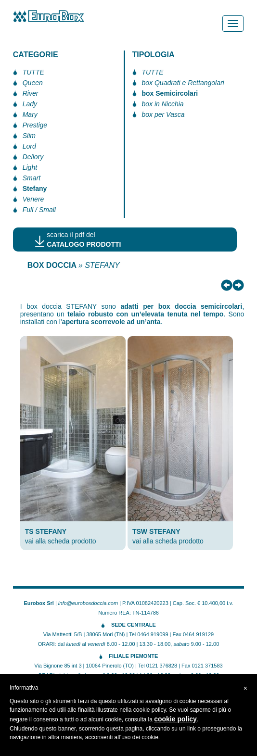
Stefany (35, 188)
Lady (30, 104)
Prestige (35, 125)
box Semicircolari (170, 93)
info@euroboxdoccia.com (88, 603)
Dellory (33, 157)
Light (30, 167)
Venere (33, 199)
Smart (31, 178)
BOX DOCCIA (52, 265)
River (31, 93)
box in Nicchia (163, 104)
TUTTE (33, 72)
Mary (30, 114)
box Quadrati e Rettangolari (183, 83)
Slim (29, 135)
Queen (33, 83)
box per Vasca (163, 114)
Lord (29, 146)
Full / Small (39, 210)
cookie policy (175, 719)
